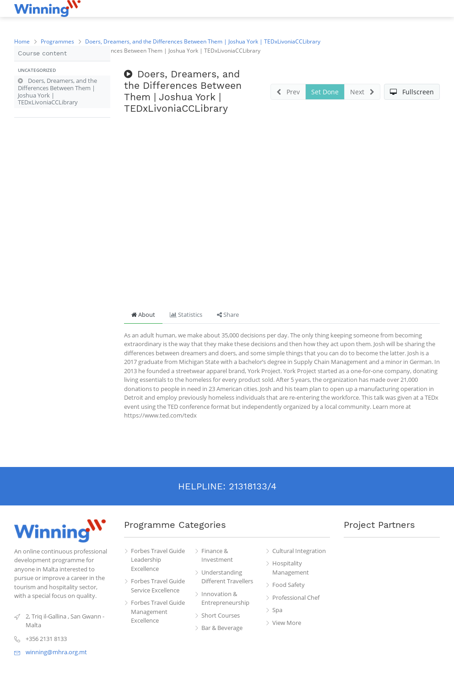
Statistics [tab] (186, 314)
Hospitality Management (290, 567)
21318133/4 (252, 486)
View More (286, 623)
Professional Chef (295, 597)
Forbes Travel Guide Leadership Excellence (158, 560)
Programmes (57, 41)
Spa (277, 610)
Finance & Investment (217, 555)
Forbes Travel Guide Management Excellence (158, 611)
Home (22, 41)
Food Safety (288, 585)
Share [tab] (228, 314)
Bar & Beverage (222, 628)
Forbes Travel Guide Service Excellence (158, 585)
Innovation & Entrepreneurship (225, 598)
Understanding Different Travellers (227, 577)
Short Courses (220, 615)
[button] (62, 70)
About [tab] (143, 314)
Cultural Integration (299, 551)
